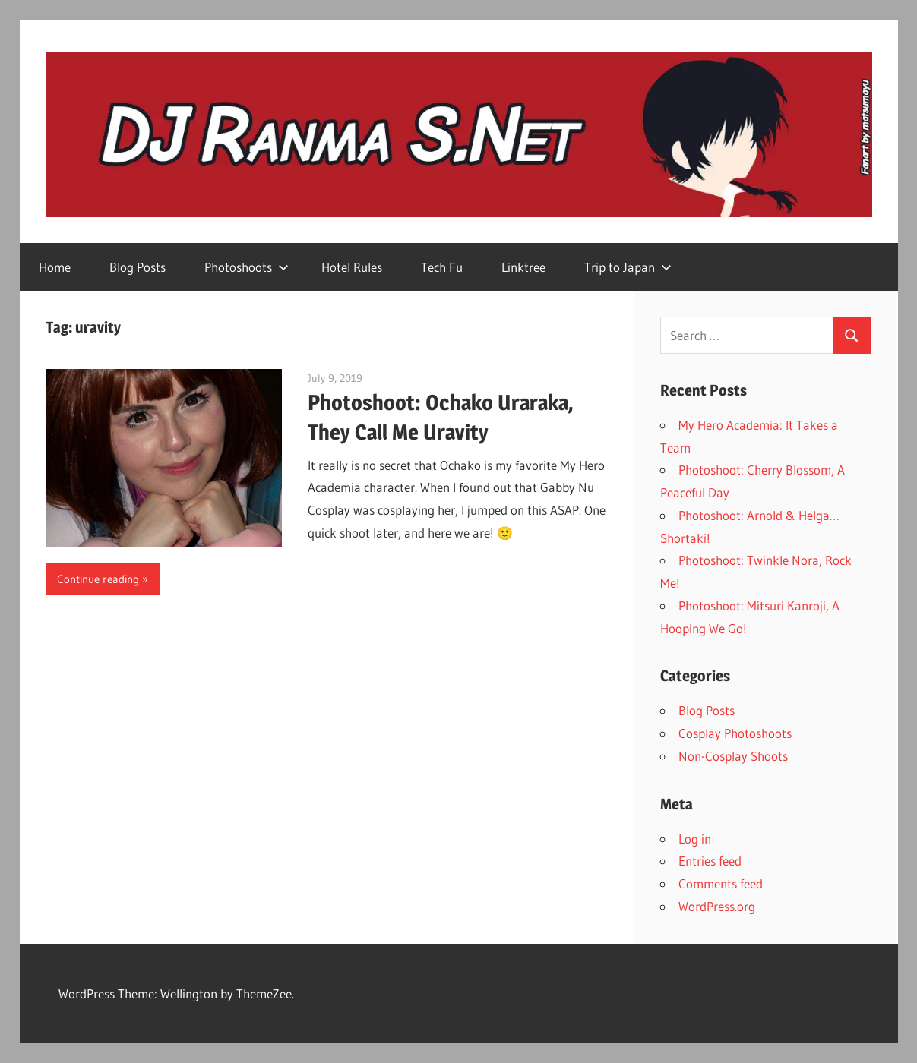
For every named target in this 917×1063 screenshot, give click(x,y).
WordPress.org (716, 906)
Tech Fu (442, 267)
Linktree (523, 267)
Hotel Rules (351, 267)
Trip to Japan (628, 267)
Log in (694, 839)
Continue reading (98, 579)
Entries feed (710, 861)
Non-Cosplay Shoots (733, 756)
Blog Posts (137, 267)
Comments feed (720, 883)
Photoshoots (246, 267)
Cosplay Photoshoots (735, 733)
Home (55, 267)
